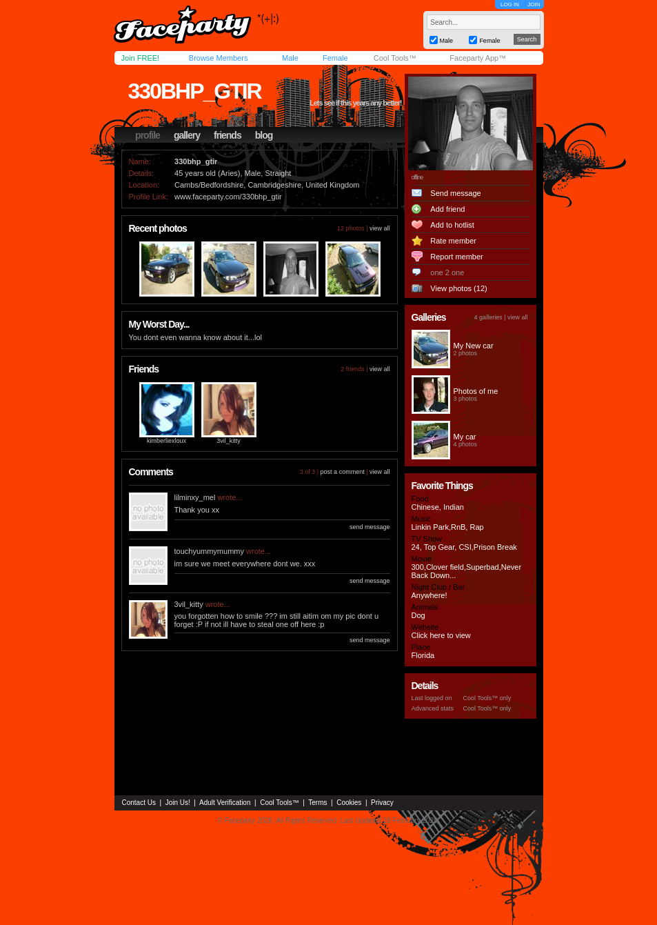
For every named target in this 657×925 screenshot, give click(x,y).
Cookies (348, 802)
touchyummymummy (209, 551)
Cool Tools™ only (487, 698)
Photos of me (476, 391)
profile (147, 135)
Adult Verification (225, 802)
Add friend (447, 209)
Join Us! (177, 802)
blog (264, 135)
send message (370, 527)
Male (290, 58)
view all (380, 228)
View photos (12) (458, 288)
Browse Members (218, 58)
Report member (456, 256)
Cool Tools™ (395, 58)
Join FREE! (140, 58)
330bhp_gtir (194, 91)
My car (465, 436)
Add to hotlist (452, 225)
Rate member (453, 241)
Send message (455, 193)
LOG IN (510, 4)
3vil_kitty (228, 440)
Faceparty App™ (477, 58)
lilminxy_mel (195, 497)
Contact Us (139, 802)
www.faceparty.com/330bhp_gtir (228, 196)
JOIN (533, 4)
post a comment (343, 471)
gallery (187, 135)
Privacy (382, 802)
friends (227, 135)
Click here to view (441, 635)
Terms (317, 802)
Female (335, 58)
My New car (474, 345)
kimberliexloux (166, 440)
